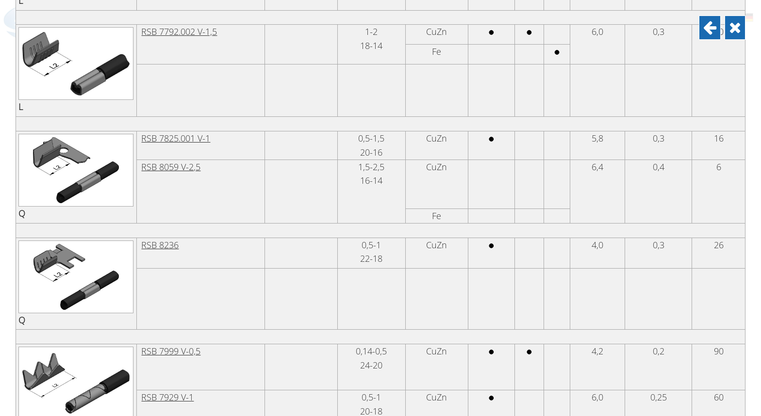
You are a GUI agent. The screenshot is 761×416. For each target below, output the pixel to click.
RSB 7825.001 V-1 (175, 241)
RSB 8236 (160, 348)
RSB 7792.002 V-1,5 (179, 135)
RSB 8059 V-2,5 (170, 270)
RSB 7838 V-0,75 (173, 28)
